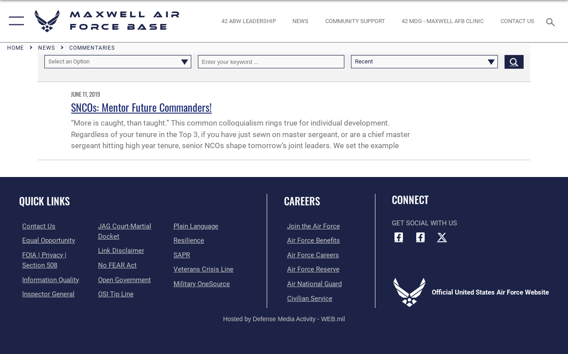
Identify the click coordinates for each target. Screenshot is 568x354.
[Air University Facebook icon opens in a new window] (420, 237)
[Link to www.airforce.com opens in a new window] (310, 226)
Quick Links (44, 201)
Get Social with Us (424, 223)
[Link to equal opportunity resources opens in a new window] (45, 240)
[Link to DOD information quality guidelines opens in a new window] (47, 279)
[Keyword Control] (271, 61)
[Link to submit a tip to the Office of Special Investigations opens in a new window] (114, 293)
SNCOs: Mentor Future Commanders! (141, 107)
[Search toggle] (552, 21)
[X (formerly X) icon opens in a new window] (442, 237)
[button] (14, 21)
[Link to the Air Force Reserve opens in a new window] (310, 268)
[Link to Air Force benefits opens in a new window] (310, 240)
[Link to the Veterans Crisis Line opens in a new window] (204, 268)
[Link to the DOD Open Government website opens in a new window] (123, 279)
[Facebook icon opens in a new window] (398, 237)
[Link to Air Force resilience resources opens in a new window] (189, 240)
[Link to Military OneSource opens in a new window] (202, 283)
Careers (302, 201)
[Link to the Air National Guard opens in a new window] (311, 283)
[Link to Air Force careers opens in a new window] (310, 255)
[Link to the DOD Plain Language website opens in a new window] (196, 226)
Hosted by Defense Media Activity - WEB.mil (284, 317)
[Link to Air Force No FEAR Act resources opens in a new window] (116, 264)
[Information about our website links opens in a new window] (120, 250)
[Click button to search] (514, 61)
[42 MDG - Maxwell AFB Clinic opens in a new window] (442, 21)
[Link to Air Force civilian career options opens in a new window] (306, 297)
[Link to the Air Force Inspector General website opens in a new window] (45, 293)
